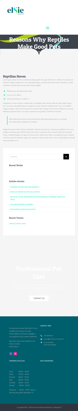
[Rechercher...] (36, 156)
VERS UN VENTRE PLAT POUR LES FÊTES (25, 192)
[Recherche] (66, 156)
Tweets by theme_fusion (17, 223)
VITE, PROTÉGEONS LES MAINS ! (21, 205)
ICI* (32, 393)
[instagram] (15, 353)
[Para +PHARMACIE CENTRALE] (39, 17)
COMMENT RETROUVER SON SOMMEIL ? (25, 187)
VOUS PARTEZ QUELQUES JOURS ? (23, 209)
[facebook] (11, 353)
